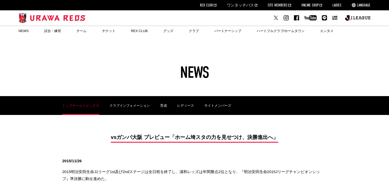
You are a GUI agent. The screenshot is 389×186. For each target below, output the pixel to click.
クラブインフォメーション (130, 105)
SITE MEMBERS (277, 5)
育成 (163, 105)
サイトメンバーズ (217, 105)
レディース (185, 105)
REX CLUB (206, 5)
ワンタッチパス (240, 5)
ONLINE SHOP (310, 5)
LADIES (336, 5)
